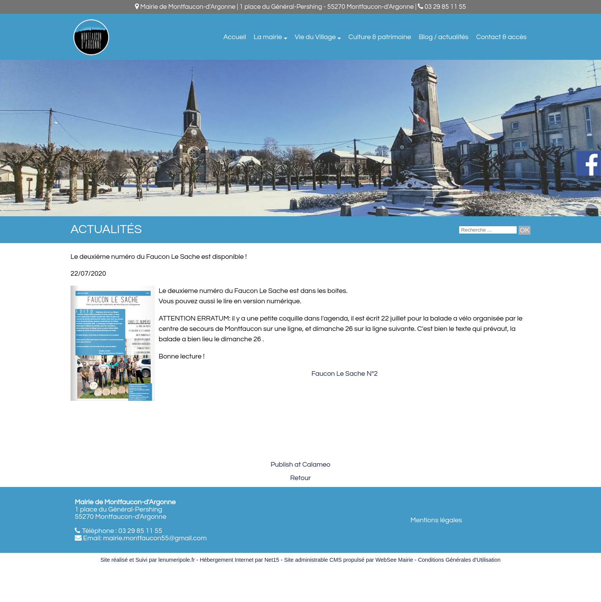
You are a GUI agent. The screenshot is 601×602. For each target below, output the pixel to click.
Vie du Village (315, 37)
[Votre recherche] (488, 230)
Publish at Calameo (300, 464)
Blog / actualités (443, 37)
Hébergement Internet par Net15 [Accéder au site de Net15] (239, 560)
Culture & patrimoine (379, 37)
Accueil (234, 37)
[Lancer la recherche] (524, 230)
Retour (300, 478)
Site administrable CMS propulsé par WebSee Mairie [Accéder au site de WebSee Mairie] (348, 560)
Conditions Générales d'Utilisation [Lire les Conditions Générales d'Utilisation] (459, 560)
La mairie (268, 37)
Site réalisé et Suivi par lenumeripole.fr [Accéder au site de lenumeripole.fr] (147, 560)
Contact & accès (501, 37)
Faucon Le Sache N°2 (344, 373)
